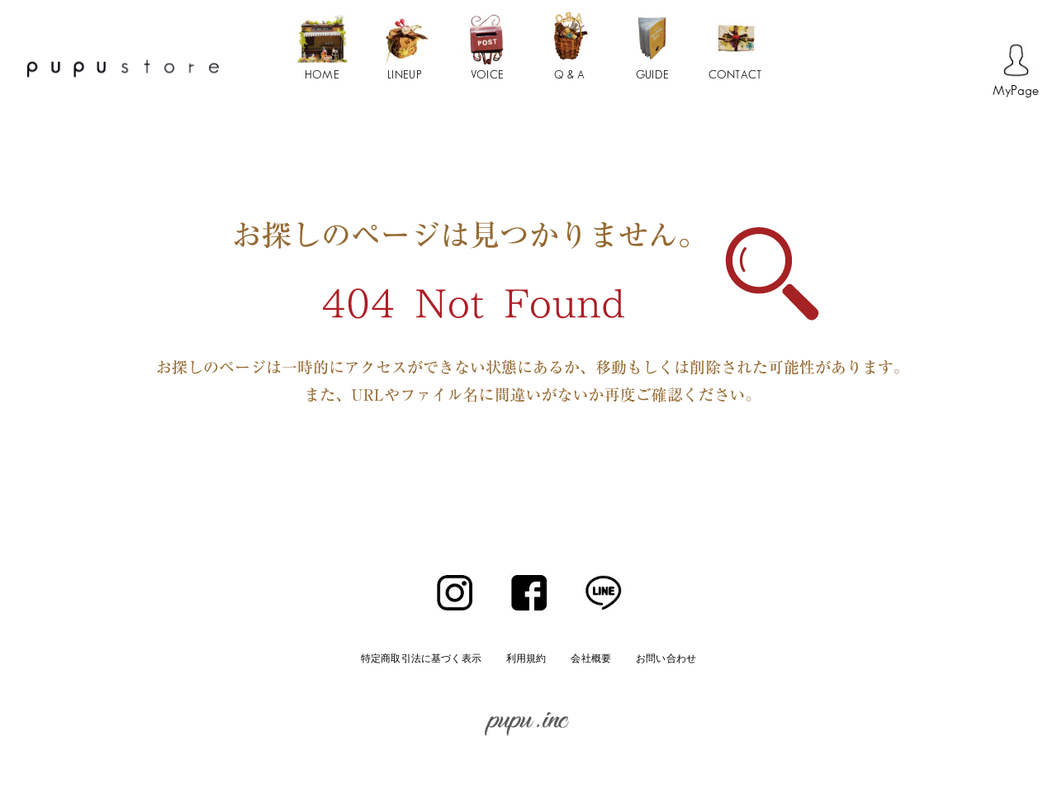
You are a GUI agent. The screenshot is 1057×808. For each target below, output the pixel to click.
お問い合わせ (666, 658)
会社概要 (591, 658)
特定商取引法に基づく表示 (421, 658)
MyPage (1016, 91)
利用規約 (526, 658)
